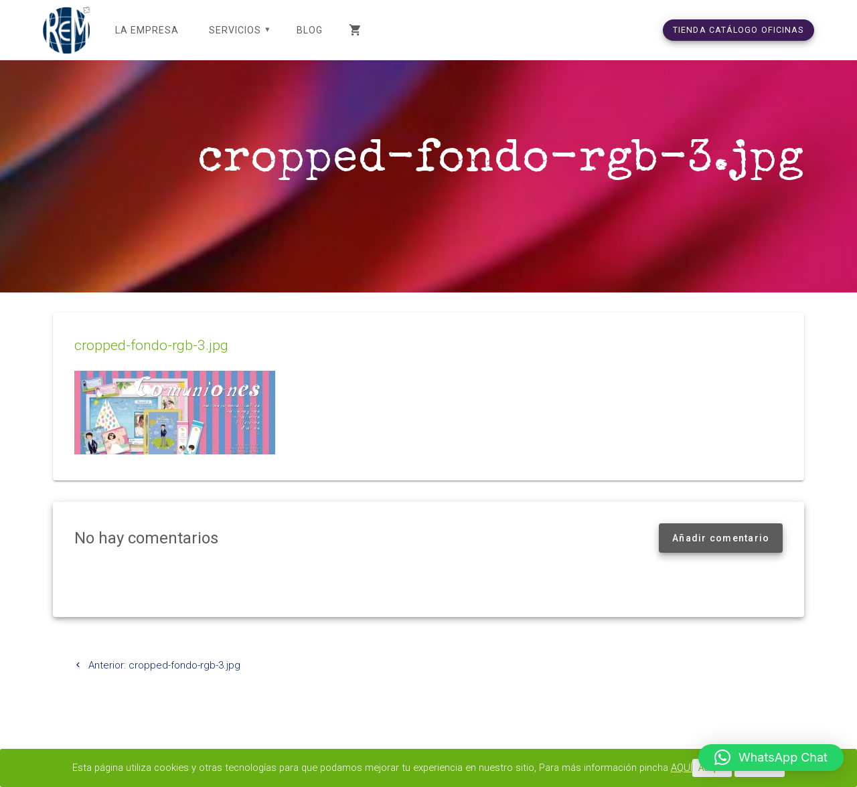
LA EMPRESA (147, 30)
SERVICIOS (235, 30)
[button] (771, 757)
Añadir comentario (720, 554)
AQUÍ (689, 768)
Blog (310, 30)
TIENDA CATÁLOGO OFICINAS (738, 30)
